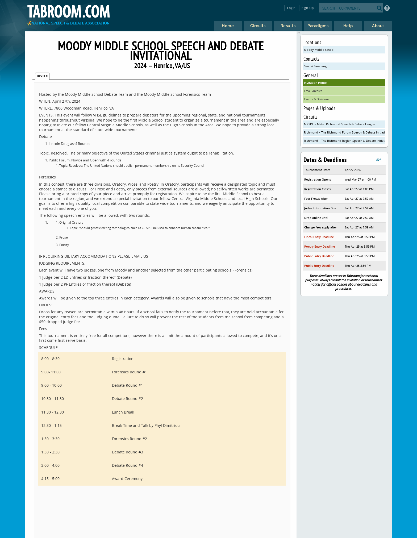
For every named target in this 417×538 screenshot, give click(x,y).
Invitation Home (315, 83)
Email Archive (313, 91)
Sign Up (308, 8)
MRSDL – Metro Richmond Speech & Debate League (339, 124)
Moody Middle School (319, 50)
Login (291, 8)
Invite (42, 76)
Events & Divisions (316, 99)
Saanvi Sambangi (315, 66)
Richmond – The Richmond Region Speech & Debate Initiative (344, 141)
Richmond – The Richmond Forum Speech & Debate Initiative (344, 132)
